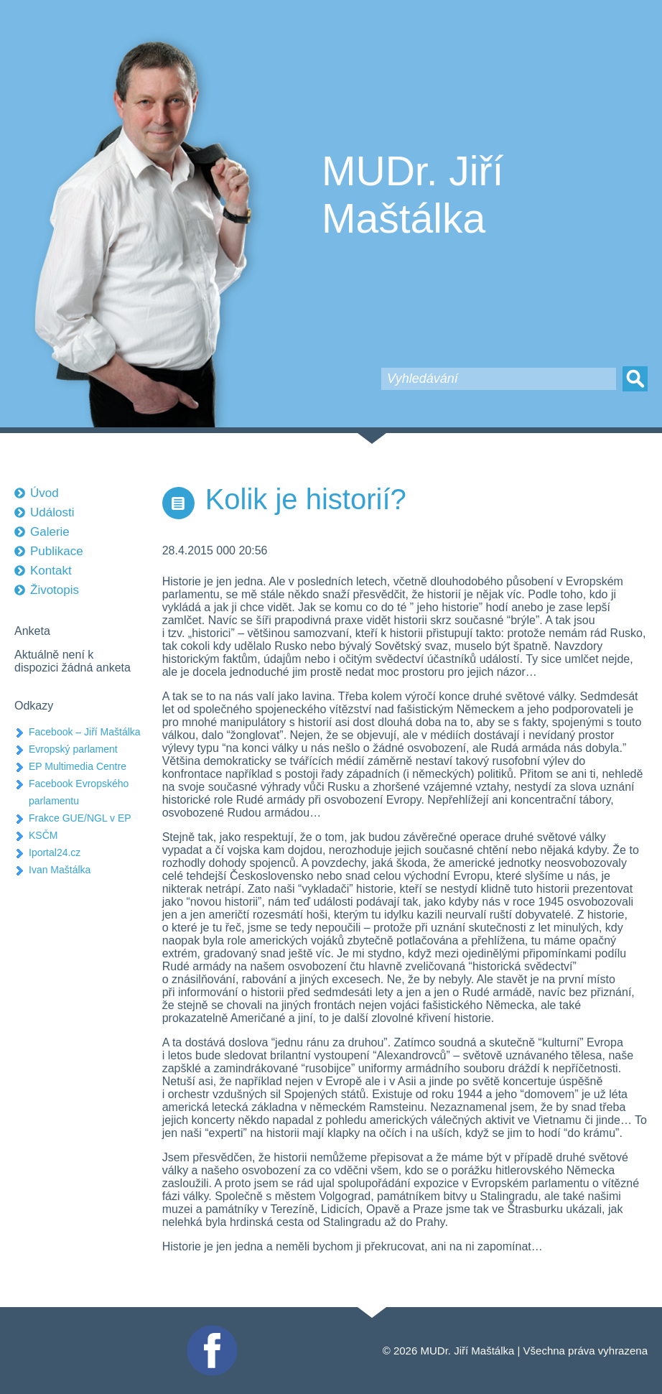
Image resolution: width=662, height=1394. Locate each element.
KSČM (43, 835)
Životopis (54, 590)
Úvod (44, 493)
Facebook (210, 1331)
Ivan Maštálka (59, 869)
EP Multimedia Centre (77, 766)
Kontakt (51, 570)
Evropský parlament (73, 749)
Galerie (50, 532)
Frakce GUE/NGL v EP (80, 818)
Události (52, 512)
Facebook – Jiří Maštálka (85, 732)
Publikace (56, 551)
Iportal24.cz (54, 852)
